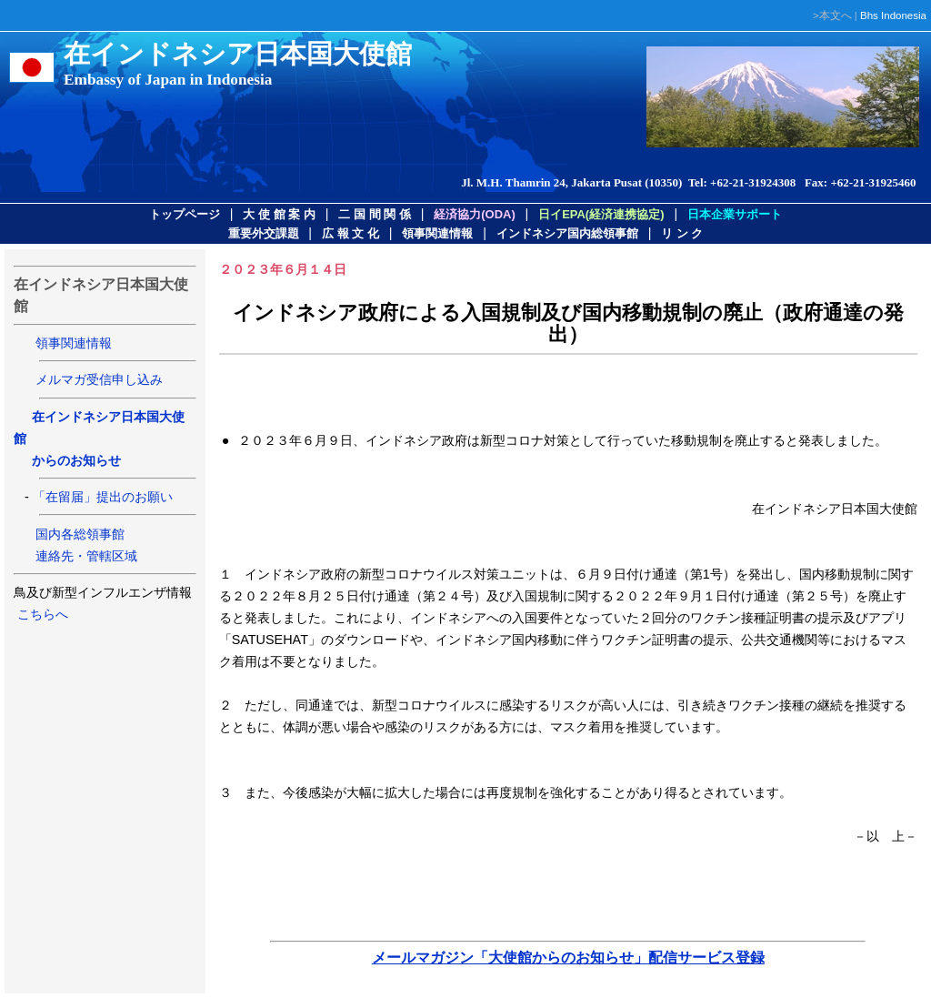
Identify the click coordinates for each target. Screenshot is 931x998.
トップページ (184, 214)
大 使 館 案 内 (279, 214)
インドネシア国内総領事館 (567, 233)
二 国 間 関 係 (374, 214)
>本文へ (832, 15)
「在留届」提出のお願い (103, 496)
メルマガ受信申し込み (99, 379)
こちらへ (41, 614)
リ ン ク (682, 233)
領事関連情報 (437, 233)
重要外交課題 (263, 233)
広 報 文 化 (350, 233)
